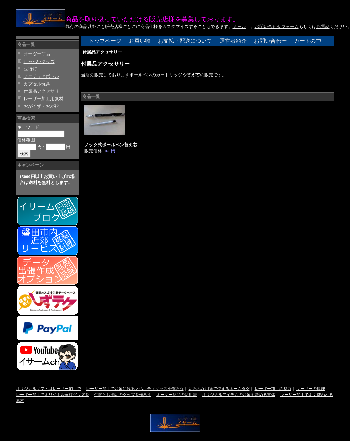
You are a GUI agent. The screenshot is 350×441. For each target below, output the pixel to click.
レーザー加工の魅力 (273, 388)
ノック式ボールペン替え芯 (110, 144)
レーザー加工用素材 (43, 98)
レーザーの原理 (310, 388)
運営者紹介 (233, 41)
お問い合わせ (270, 41)
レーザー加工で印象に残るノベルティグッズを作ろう (135, 388)
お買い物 (139, 41)
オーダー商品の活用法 (176, 394)
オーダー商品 (37, 54)
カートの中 (307, 41)
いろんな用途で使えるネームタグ (219, 388)
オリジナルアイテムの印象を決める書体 (238, 394)
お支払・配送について (185, 41)
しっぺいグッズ (39, 61)
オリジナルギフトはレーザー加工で (48, 388)
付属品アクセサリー (43, 91)
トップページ (105, 41)
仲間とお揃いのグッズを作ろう (122, 394)
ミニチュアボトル (41, 76)
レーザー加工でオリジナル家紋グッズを (52, 394)
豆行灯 (30, 68)
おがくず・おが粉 (41, 106)
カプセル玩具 (37, 83)
